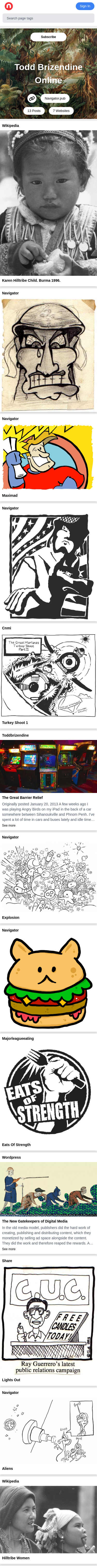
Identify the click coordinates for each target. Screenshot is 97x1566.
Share (7, 1261)
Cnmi (6, 628)
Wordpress (11, 1157)
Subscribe (48, 37)
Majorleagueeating (18, 1038)
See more (9, 825)
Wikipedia (10, 126)
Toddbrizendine (15, 735)
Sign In (85, 6)
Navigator (10, 293)
